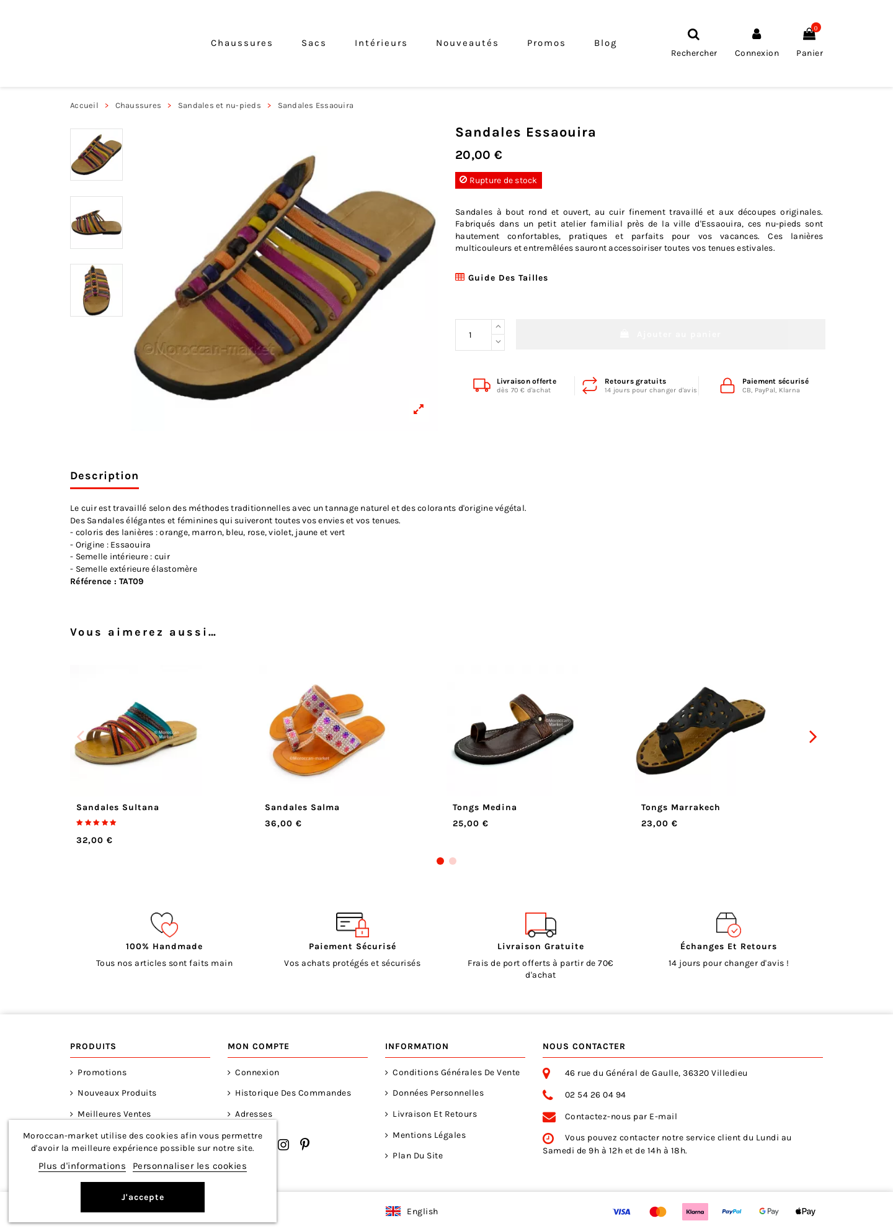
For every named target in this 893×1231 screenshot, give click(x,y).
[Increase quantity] (498, 327)
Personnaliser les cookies (190, 1165)
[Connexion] (757, 43)
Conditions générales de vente (456, 1072)
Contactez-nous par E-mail (621, 1116)
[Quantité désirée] (473, 335)
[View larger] (284, 277)
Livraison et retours (435, 1114)
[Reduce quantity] (498, 343)
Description (104, 476)
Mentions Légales (429, 1135)
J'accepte (143, 1197)
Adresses (253, 1114)
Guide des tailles (501, 278)
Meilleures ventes (114, 1114)
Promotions (102, 1072)
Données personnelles (438, 1093)
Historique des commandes (293, 1093)
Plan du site (418, 1155)
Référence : (93, 581)
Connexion (257, 1072)
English (422, 1211)
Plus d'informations (82, 1165)
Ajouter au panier (670, 334)
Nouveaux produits (117, 1093)
